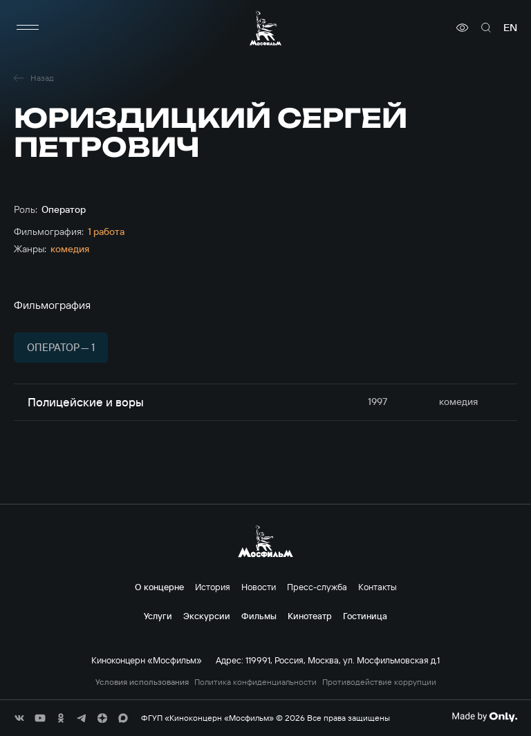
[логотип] (265, 28)
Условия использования (142, 682)
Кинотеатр (310, 615)
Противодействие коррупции (379, 682)
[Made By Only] (484, 716)
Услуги (158, 615)
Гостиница (365, 615)
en (510, 27)
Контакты (377, 586)
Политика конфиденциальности (255, 682)
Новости (258, 586)
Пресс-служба (317, 586)
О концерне (159, 586)
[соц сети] (19, 718)
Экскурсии (206, 615)
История (212, 586)
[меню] (27, 27)
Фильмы (259, 615)
